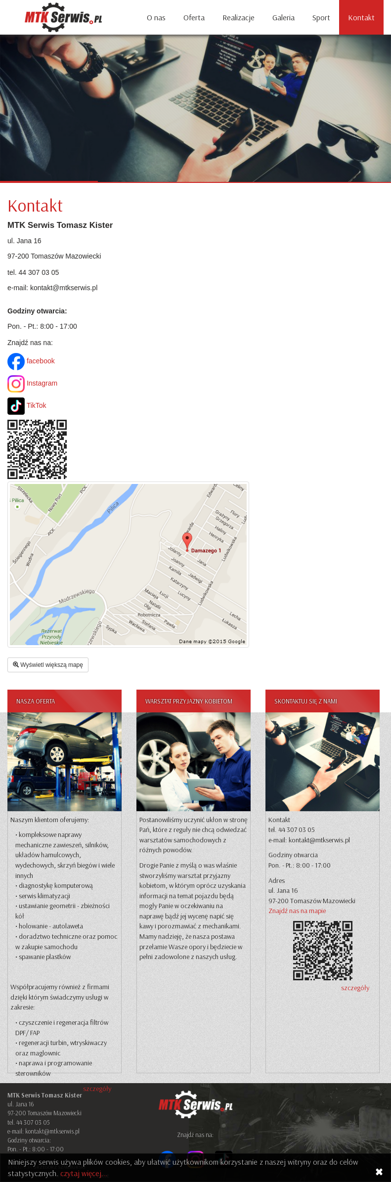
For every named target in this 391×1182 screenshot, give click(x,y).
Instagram (32, 383)
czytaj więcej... (83, 1173)
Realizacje (238, 17)
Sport (321, 17)
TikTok (26, 405)
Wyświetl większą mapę (48, 664)
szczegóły (97, 1088)
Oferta (194, 17)
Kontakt (361, 17)
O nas (156, 17)
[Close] (379, 1172)
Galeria (283, 17)
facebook (31, 361)
